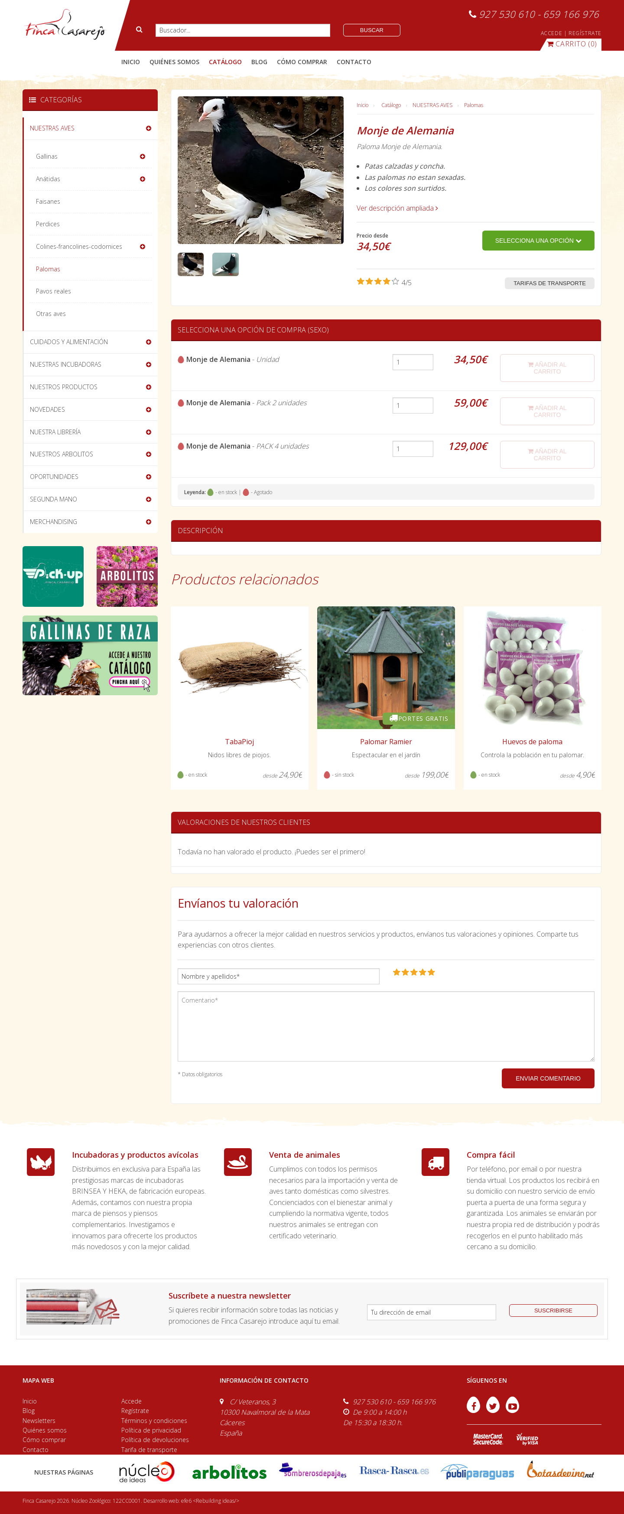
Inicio (130, 62)
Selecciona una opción (538, 240)
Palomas (473, 105)
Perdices (48, 224)
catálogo (225, 62)
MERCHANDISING (53, 522)
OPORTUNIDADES (54, 476)
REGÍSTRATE (585, 33)
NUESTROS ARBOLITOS (61, 454)
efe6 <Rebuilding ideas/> (210, 1500)
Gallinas (47, 156)
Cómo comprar (44, 1440)
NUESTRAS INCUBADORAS (65, 364)
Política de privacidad (151, 1430)
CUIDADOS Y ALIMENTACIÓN (69, 342)
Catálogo (391, 105)
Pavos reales (53, 291)
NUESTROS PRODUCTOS (64, 387)
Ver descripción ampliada (397, 208)
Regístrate (135, 1411)
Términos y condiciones (154, 1420)
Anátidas (48, 179)
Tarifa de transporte (149, 1450)
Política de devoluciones (155, 1440)
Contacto (36, 1450)
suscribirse (553, 1310)
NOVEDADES (47, 409)
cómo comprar (302, 62)
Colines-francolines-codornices (79, 246)
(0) (572, 44)
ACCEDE (551, 33)
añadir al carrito (547, 368)
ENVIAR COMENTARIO (548, 1078)
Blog (29, 1411)
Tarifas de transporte (550, 283)
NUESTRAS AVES (432, 105)
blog (259, 62)
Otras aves (51, 313)
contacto (354, 62)
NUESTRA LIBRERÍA (55, 432)
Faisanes (48, 201)
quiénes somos (174, 62)
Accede (131, 1401)
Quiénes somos (45, 1430)
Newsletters (39, 1420)
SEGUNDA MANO (53, 499)
